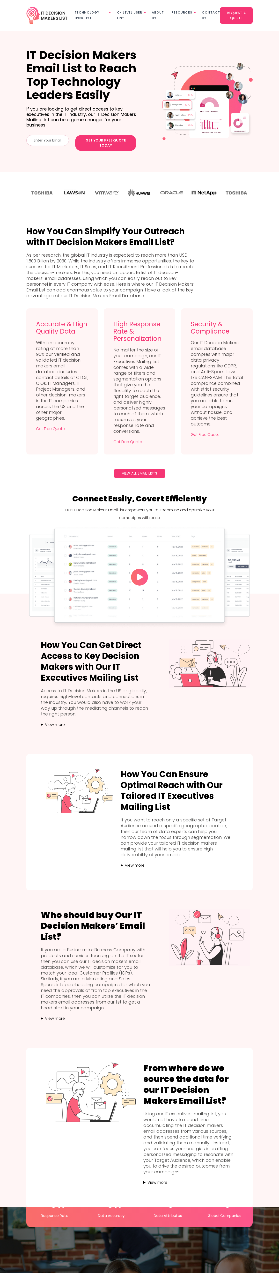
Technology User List (87, 15)
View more (55, 724)
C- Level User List (129, 15)
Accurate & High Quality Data (61, 328)
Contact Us (211, 15)
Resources (181, 12)
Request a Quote (236, 15)
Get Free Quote (50, 429)
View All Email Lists (139, 473)
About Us (158, 15)
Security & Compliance (210, 328)
